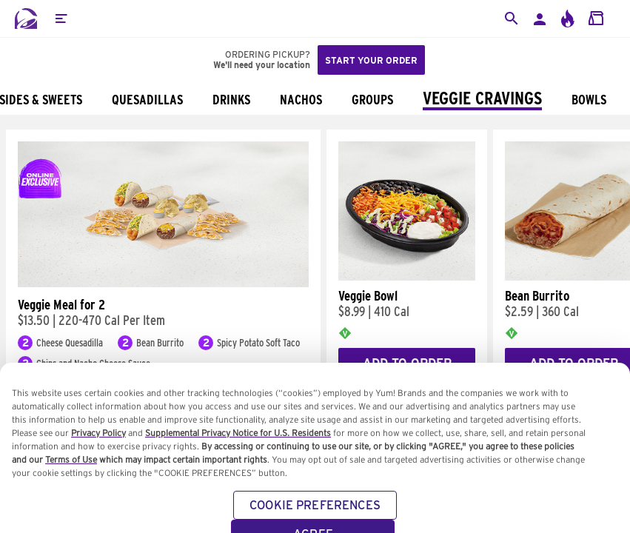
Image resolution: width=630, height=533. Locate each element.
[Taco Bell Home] (26, 18)
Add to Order (407, 363)
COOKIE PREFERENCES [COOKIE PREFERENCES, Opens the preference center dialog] (315, 517)
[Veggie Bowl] (406, 277)
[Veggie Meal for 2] (163, 283)
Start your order (371, 60)
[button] (61, 18)
